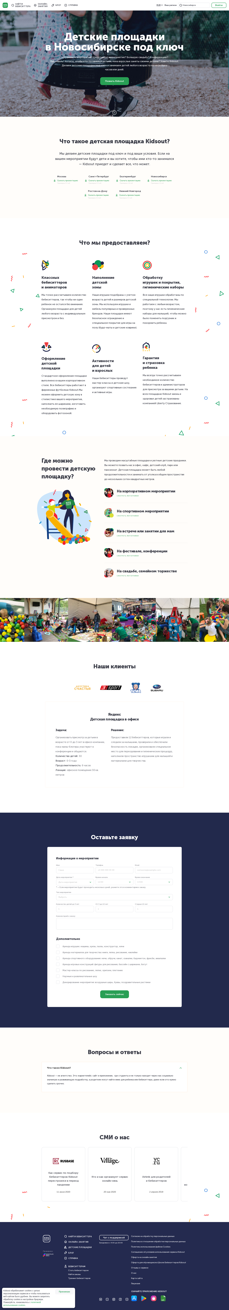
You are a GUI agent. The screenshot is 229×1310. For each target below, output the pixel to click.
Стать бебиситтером (78, 1270)
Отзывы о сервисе (139, 1268)
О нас (133, 1273)
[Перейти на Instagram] (113, 1299)
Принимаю (64, 1291)
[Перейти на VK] (100, 1299)
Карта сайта (137, 1278)
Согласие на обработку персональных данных (152, 1236)
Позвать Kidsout (114, 81)
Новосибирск (189, 5)
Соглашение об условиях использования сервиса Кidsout (158, 1252)
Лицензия (135, 1283)
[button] (180, 5)
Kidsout (5, 5)
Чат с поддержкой (114, 1237)
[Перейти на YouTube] (107, 1299)
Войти (219, 5)
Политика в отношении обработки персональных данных (158, 1241)
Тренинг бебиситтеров (79, 1278)
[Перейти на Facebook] (120, 1299)
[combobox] (196, 5)
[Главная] (46, 1239)
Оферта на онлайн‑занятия (144, 1257)
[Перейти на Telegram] (127, 1299)
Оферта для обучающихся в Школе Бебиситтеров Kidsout (158, 1262)
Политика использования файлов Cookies (150, 1247)
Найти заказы (74, 1274)
